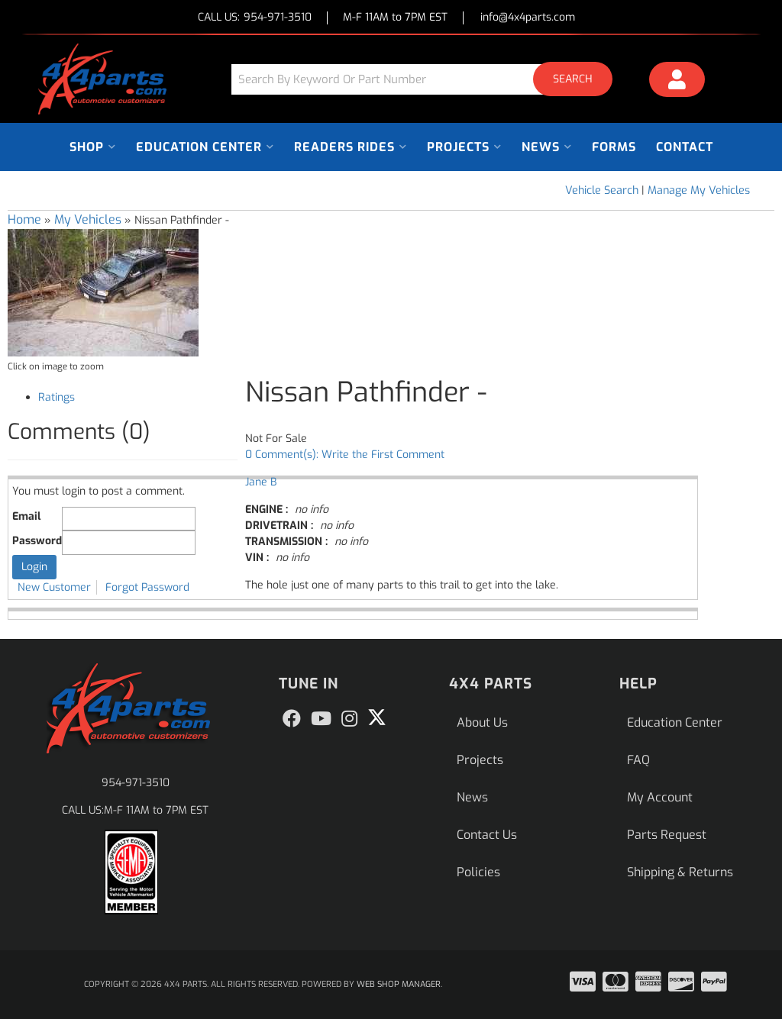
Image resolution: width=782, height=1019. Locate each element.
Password (37, 541)
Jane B (260, 482)
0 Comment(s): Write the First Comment (344, 454)
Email (26, 516)
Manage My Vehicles (699, 190)
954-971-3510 (136, 783)
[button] (427, 79)
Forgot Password (147, 587)
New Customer (54, 587)
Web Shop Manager (399, 984)
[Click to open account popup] (677, 81)
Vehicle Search (601, 190)
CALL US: (255, 17)
